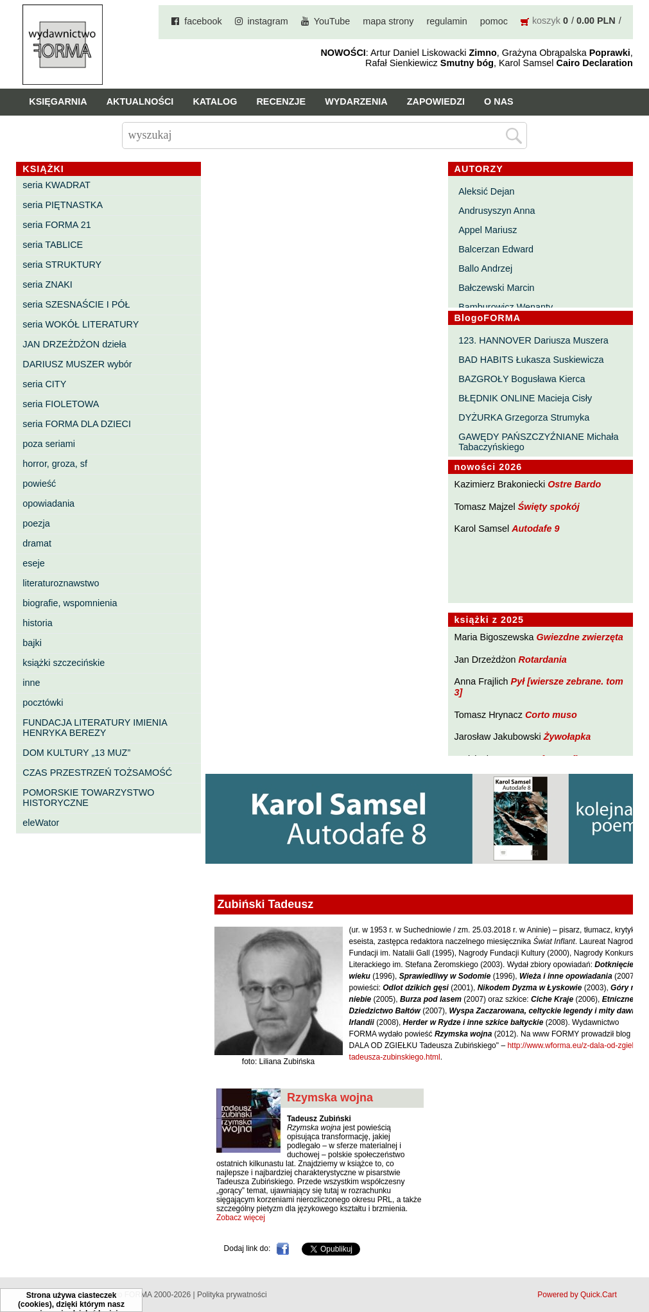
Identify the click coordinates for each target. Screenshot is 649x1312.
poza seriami (48, 444)
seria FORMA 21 (56, 225)
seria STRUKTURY (61, 264)
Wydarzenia (356, 101)
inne (31, 683)
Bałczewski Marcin (496, 288)
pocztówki (42, 702)
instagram (268, 21)
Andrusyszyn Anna (496, 211)
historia (37, 623)
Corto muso (551, 715)
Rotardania (543, 659)
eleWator (40, 823)
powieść (39, 483)
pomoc (494, 21)
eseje (33, 563)
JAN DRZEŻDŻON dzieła (74, 344)
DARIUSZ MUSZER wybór (77, 364)
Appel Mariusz (487, 230)
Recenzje (281, 101)
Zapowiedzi (436, 101)
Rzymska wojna (330, 1097)
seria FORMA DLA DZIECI (76, 424)
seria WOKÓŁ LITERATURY (80, 324)
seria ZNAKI (47, 284)
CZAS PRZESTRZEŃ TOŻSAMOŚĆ (97, 772)
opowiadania (48, 503)
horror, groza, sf (54, 464)
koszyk (546, 20)
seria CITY (44, 384)
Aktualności (140, 101)
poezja (35, 523)
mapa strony (388, 21)
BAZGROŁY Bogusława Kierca (521, 379)
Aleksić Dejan (486, 191)
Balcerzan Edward (495, 249)
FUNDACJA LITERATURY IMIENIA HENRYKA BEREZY (94, 727)
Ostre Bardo (574, 484)
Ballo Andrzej (485, 268)
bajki (32, 643)
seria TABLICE (52, 245)
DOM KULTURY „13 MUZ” (76, 753)
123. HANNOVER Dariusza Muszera (533, 340)
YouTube (332, 21)
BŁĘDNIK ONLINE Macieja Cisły (525, 398)
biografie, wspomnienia (69, 603)
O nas (499, 101)
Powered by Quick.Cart (576, 1294)
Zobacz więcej (240, 1217)
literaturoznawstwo (60, 583)
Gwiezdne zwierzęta (580, 637)
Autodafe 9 (535, 528)
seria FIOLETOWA (60, 404)
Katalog (215, 101)
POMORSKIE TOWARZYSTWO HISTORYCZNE (88, 797)
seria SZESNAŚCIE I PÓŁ (76, 304)
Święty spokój (549, 507)
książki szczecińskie (63, 663)
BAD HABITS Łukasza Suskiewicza (530, 359)
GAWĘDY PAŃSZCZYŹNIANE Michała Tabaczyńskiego (538, 442)
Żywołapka (567, 736)
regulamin (447, 21)
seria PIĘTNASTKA (62, 205)
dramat (36, 543)
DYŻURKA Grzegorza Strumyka (523, 417)
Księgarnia (58, 101)
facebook (202, 21)
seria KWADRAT (56, 185)
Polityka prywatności (232, 1294)
